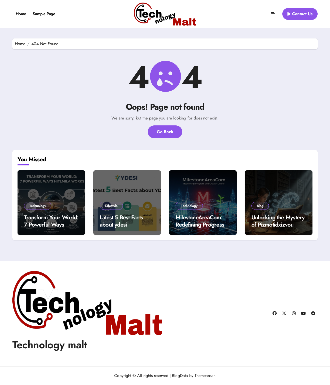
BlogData (180, 376)
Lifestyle (111, 205)
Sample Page (44, 14)
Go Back (165, 132)
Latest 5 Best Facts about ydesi (121, 221)
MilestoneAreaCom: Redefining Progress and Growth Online (200, 224)
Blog (260, 205)
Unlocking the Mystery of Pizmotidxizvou (277, 221)
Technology (37, 205)
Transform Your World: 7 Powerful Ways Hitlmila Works (51, 224)
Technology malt (49, 344)
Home (21, 14)
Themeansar (204, 376)
